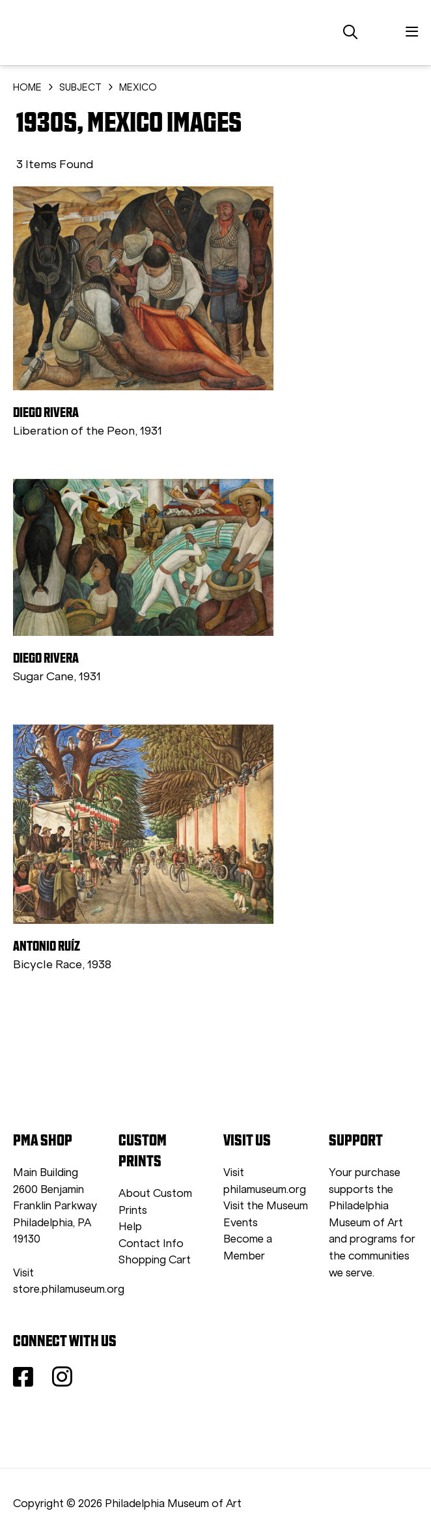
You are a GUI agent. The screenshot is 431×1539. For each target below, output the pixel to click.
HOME (27, 87)
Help (130, 1226)
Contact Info (151, 1243)
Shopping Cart (154, 1260)
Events (240, 1222)
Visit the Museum (265, 1206)
